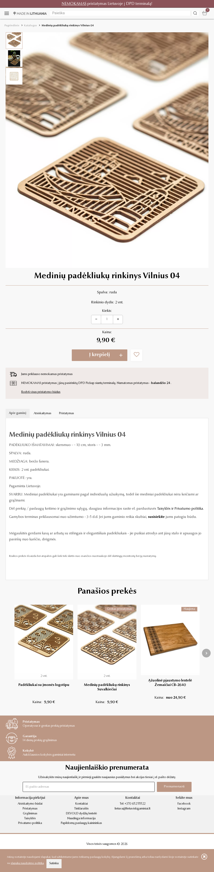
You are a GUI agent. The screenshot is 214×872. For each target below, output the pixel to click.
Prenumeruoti (174, 786)
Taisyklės (30, 818)
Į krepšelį (99, 355)
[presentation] (206, 653)
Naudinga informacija (81, 818)
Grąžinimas (30, 813)
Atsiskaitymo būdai (30, 803)
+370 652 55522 (135, 803)
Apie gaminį (17, 413)
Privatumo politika (30, 823)
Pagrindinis (11, 25)
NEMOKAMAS (74, 4)
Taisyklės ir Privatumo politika (180, 509)
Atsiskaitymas (42, 413)
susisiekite (156, 517)
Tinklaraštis (81, 808)
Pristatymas (66, 413)
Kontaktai (81, 803)
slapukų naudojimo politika (27, 863)
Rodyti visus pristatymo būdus (40, 392)
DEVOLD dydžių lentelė (81, 813)
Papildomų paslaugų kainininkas (81, 823)
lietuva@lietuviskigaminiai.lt (132, 808)
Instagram (183, 808)
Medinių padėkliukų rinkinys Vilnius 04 (68, 25)
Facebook (184, 803)
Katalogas (30, 25)
